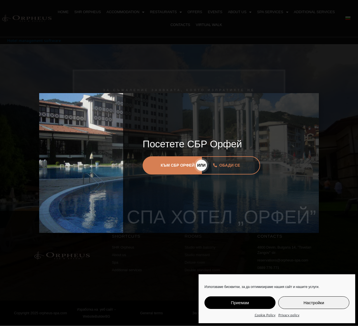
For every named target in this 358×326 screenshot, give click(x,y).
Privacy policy (289, 315)
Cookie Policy (265, 315)
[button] (311, 101)
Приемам (240, 303)
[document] (179, 163)
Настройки (313, 303)
